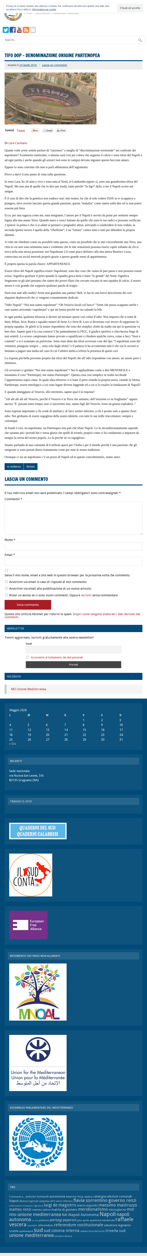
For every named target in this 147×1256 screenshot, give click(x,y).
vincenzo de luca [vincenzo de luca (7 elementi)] (63, 1236)
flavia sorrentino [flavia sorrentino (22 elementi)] (90, 1200)
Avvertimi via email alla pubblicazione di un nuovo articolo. (50, 588)
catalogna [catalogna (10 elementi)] (99, 1196)
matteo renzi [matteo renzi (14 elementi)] (20, 1209)
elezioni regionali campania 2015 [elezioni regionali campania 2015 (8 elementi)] (37, 1201)
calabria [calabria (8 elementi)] (88, 1196)
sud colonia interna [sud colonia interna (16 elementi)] (61, 1230)
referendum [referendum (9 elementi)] (45, 1225)
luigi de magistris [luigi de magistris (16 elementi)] (60, 1205)
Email (10, 554)
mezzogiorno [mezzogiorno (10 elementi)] (117, 1209)
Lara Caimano (17, 143)
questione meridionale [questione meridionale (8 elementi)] (102, 1220)
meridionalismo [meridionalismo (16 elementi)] (93, 1209)
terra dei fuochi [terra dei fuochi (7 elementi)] (97, 1231)
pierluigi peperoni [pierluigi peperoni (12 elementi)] (63, 1220)
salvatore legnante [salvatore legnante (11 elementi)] (117, 1225)
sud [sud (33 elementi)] (38, 1230)
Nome (10, 539)
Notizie (30, 466)
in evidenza (14, 466)
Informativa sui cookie (44, 9)
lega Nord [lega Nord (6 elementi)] (38, 1206)
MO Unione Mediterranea (28, 689)
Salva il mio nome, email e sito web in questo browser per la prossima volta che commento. (67, 575)
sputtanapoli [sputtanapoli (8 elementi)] (26, 1231)
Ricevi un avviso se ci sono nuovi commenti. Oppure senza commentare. (61, 595)
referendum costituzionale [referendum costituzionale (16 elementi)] (78, 1225)
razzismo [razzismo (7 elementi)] (32, 1225)
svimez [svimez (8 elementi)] (84, 1231)
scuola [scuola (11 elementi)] (13, 1231)
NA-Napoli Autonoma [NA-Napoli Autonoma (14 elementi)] (80, 1215)
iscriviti (86, 595)
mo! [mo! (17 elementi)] (130, 1209)
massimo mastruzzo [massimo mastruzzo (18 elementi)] (118, 1204)
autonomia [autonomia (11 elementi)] (57, 1196)
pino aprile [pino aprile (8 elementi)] (83, 1220)
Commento (13, 499)
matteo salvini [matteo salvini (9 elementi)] (41, 1209)
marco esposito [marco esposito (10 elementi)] (87, 1205)
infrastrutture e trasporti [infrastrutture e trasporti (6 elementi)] (21, 1206)
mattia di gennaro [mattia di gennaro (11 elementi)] (64, 1209)
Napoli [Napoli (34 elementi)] (108, 1214)
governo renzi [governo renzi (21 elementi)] (122, 1200)
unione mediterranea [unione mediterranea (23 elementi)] (31, 1235)
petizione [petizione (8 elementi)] (44, 1220)
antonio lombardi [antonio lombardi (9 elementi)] (37, 1196)
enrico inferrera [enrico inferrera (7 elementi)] (64, 1201)
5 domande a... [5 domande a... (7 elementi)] (17, 1196)
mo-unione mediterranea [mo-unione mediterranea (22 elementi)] (35, 1214)
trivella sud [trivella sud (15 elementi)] (115, 1230)
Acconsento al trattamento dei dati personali (57, 657)
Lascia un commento (54, 65)
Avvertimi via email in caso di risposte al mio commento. (48, 582)
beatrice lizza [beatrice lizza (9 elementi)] (74, 1196)
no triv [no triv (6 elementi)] (35, 1220)
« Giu (12, 743)
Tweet (21, 131)
